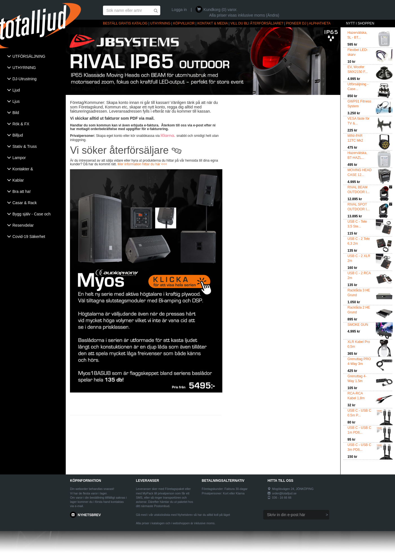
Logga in (179, 9)
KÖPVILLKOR (184, 23)
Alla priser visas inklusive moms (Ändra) (244, 15)
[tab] (33, 57)
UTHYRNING (160, 23)
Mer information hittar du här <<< (142, 164)
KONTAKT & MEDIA (212, 23)
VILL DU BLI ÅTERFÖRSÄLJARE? (257, 23)
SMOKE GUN (358, 325)
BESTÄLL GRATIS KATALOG (125, 23)
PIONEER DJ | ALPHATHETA (308, 23)
